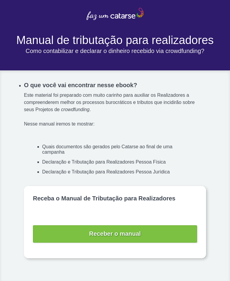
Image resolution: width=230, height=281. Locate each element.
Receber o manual (115, 233)
